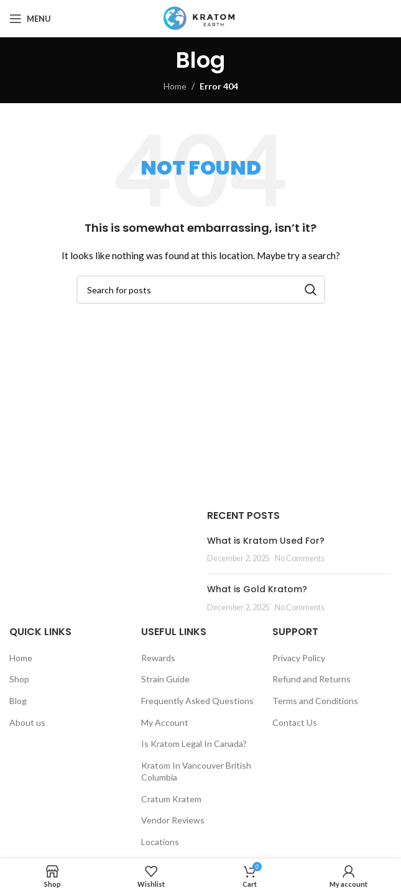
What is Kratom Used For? (266, 540)
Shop (19, 679)
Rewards (158, 658)
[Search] (200, 289)
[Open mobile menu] (30, 18)
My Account (164, 722)
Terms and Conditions (315, 700)
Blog (18, 700)
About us (27, 722)
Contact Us (294, 722)
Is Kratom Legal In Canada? (194, 743)
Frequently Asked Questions (197, 700)
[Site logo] (200, 17)
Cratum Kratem (171, 799)
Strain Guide (165, 679)
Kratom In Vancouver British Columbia (196, 771)
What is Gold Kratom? (257, 589)
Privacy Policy (298, 658)
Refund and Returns (311, 679)
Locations (160, 841)
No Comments (300, 558)
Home (175, 86)
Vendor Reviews (173, 820)
